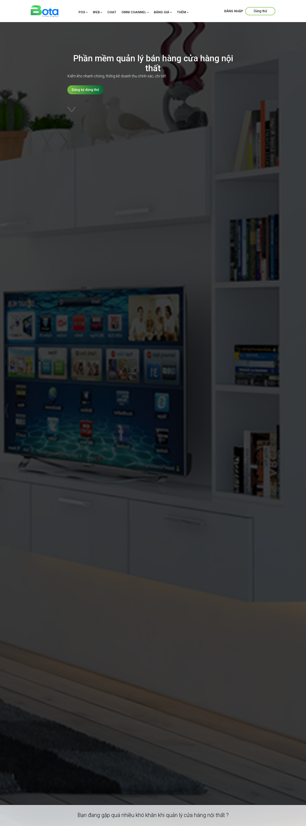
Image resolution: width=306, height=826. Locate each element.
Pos (83, 12)
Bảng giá (163, 12)
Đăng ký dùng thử (85, 90)
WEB (97, 12)
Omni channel (135, 12)
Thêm (182, 12)
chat (111, 12)
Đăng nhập (233, 11)
